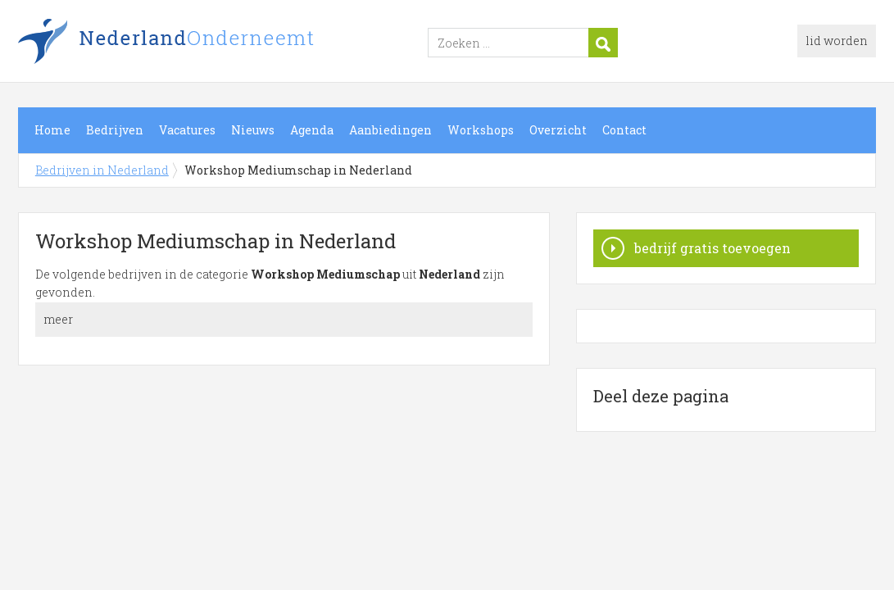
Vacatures (187, 130)
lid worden (837, 40)
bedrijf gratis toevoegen (712, 247)
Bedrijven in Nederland (223, 43)
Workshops (480, 130)
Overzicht (558, 130)
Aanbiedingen (390, 130)
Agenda (312, 130)
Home (52, 130)
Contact (624, 130)
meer (58, 319)
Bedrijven (114, 130)
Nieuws (253, 130)
